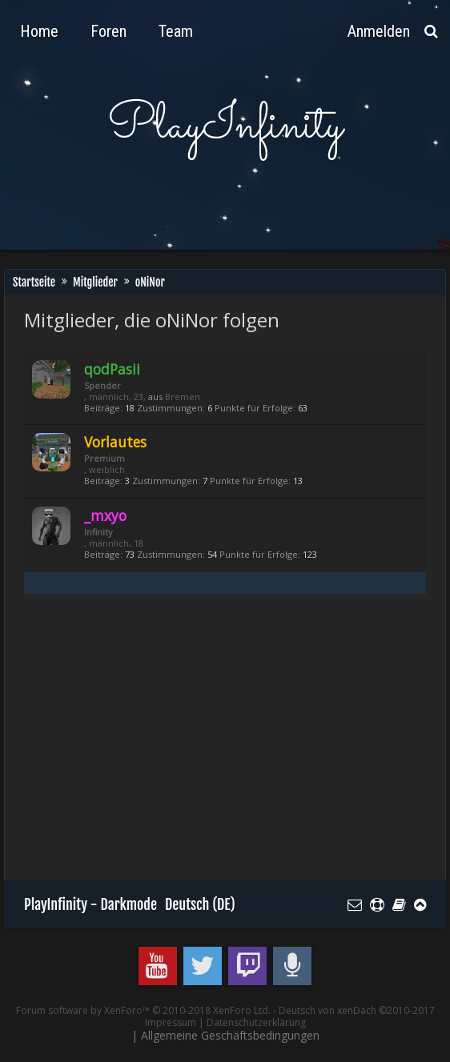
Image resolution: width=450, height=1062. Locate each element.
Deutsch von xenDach (357, 1010)
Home (39, 31)
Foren (108, 31)
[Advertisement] (237, 744)
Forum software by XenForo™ (143, 1010)
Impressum (170, 1022)
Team (176, 31)
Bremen (182, 397)
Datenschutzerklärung (256, 1022)
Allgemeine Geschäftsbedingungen (230, 1035)
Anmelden (379, 31)
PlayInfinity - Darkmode (90, 904)
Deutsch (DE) (200, 904)
